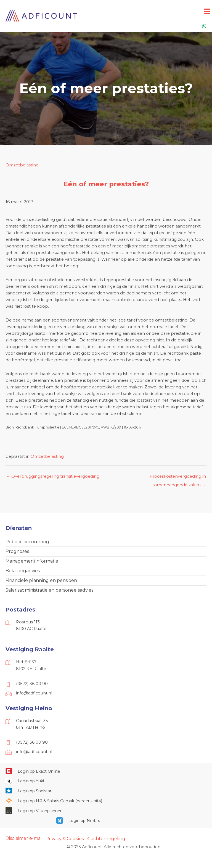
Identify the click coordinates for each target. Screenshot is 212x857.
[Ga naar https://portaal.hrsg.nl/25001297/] (106, 800)
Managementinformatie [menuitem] (32, 561)
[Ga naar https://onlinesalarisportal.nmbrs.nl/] (106, 820)
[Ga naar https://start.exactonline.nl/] (106, 771)
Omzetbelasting (22, 165)
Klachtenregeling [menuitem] (105, 838)
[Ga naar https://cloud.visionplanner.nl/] (106, 810)
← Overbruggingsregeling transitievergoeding (52, 476)
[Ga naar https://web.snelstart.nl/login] (106, 790)
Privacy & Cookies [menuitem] (65, 838)
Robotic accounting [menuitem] (27, 541)
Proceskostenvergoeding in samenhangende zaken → (178, 478)
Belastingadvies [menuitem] (23, 570)
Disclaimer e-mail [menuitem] (24, 838)
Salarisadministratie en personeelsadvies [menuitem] (49, 590)
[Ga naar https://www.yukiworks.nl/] (106, 781)
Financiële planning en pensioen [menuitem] (41, 580)
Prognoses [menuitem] (17, 551)
